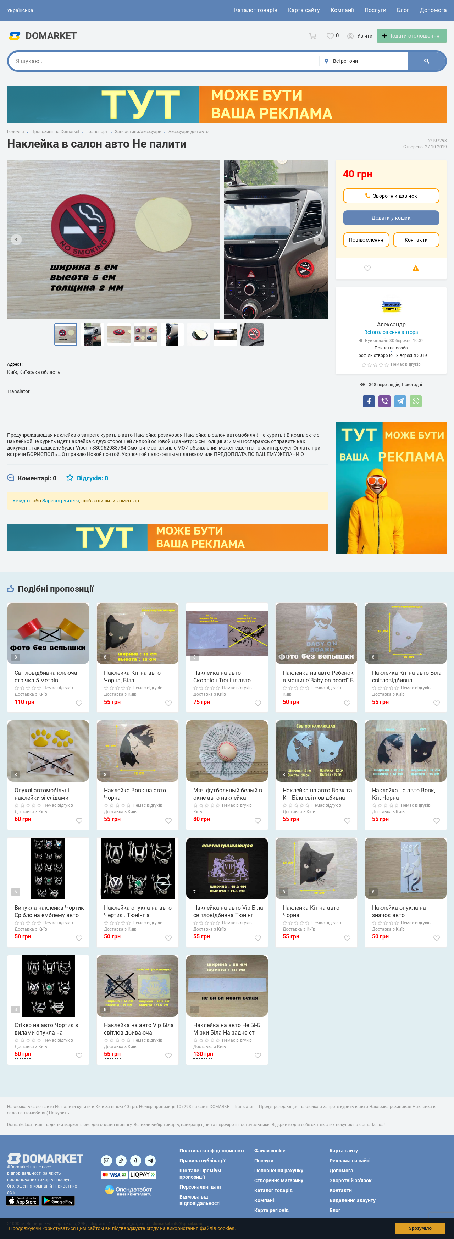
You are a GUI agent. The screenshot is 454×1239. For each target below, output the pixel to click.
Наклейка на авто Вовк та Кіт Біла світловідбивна (317, 800)
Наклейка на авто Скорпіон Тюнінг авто (222, 683)
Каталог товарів (255, 10)
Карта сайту (304, 10)
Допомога (433, 10)
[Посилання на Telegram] (150, 1160)
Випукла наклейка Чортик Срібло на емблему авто (49, 918)
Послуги (375, 10)
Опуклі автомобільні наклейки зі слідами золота (42, 800)
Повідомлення (366, 246)
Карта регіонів (271, 1210)
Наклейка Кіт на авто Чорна (311, 918)
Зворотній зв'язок (351, 1180)
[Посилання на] (106, 1160)
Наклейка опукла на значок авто (399, 918)
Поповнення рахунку (278, 1170)
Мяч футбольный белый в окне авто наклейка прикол (227, 800)
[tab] (31, 484)
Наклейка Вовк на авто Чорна (135, 800)
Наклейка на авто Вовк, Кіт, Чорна (403, 800)
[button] (238, 1229)
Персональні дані (200, 1187)
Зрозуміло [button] (420, 1228)
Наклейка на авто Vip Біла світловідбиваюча (139, 1035)
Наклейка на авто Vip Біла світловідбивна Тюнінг (228, 918)
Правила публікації (202, 1160)
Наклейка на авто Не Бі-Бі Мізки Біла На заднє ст (227, 1035)
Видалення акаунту (353, 1200)
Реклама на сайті (350, 1160)
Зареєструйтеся (60, 507)
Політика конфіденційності (211, 1150)
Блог (403, 10)
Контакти (416, 246)
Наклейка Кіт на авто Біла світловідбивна (407, 683)
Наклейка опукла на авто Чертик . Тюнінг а (138, 918)
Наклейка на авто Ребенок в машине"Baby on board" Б (318, 683)
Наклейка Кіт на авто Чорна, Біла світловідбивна (132, 683)
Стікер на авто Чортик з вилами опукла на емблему (46, 1035)
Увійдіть (22, 507)
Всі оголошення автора (391, 338)
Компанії (342, 10)
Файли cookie (270, 1150)
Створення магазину (278, 1180)
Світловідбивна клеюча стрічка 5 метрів (46, 683)
